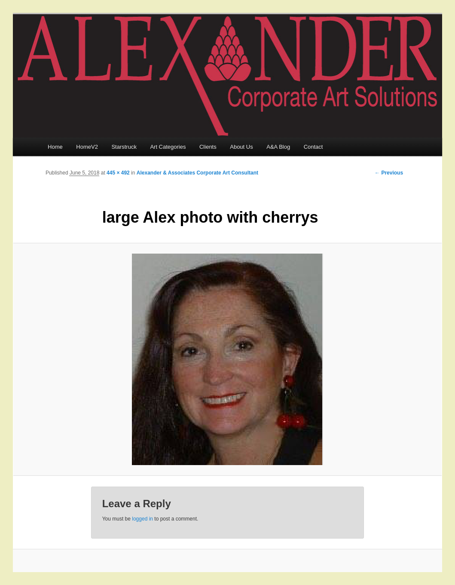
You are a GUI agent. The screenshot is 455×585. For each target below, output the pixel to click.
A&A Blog (278, 147)
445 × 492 (118, 173)
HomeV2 (87, 147)
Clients (208, 147)
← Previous (389, 173)
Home (55, 147)
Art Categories (168, 147)
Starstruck (124, 147)
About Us (241, 147)
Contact (313, 147)
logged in (142, 519)
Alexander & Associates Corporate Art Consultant (197, 173)
